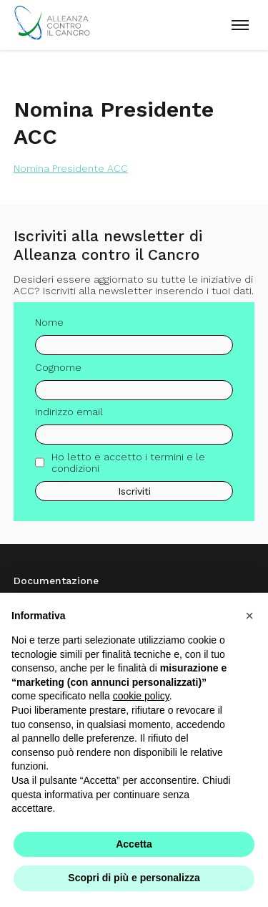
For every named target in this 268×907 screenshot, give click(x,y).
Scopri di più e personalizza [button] (133, 877)
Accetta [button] (134, 844)
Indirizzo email (69, 411)
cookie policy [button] (141, 696)
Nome (49, 322)
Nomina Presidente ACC (71, 168)
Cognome (58, 367)
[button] (249, 615)
